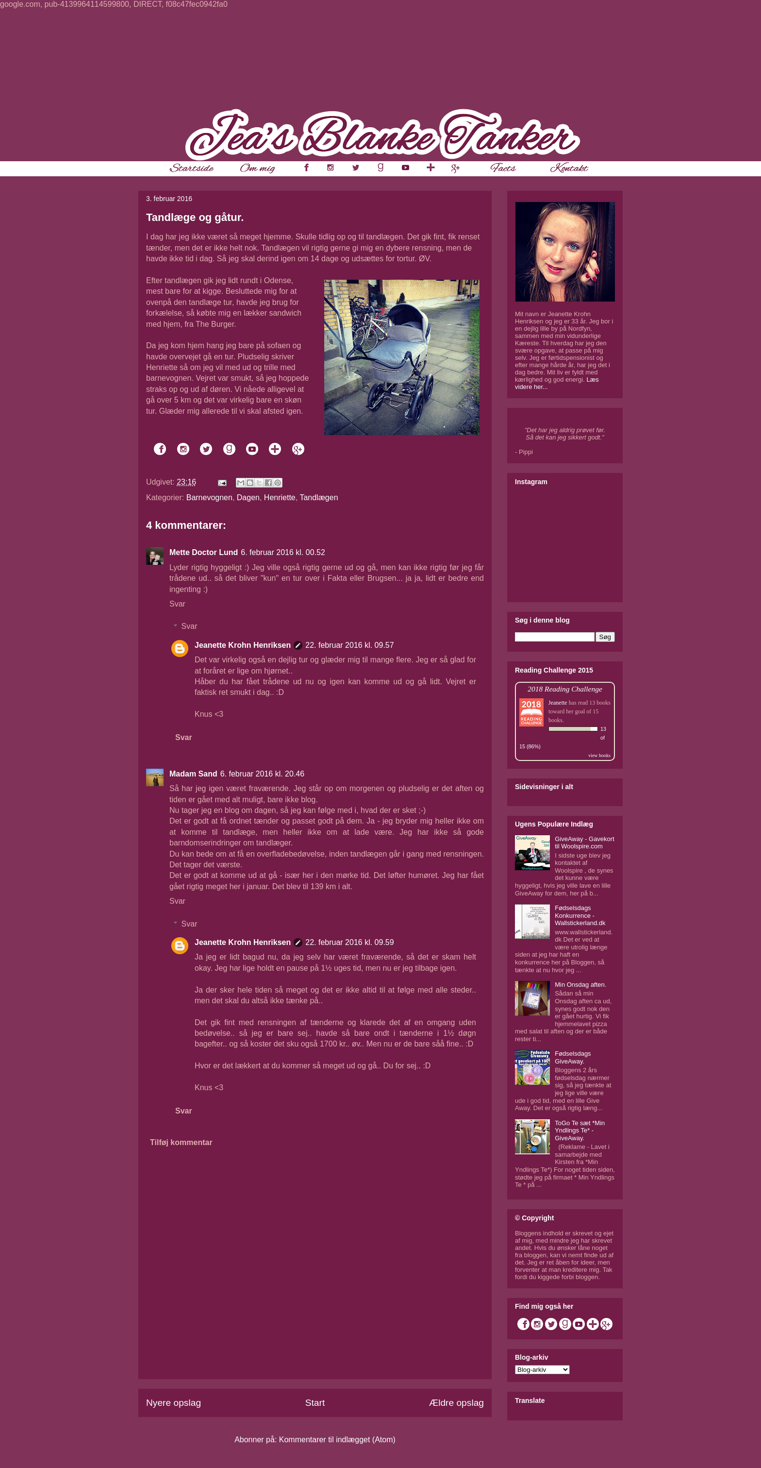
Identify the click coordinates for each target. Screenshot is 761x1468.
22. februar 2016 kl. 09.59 (349, 942)
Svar (177, 604)
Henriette (280, 497)
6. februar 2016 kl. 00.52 (283, 552)
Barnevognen (209, 497)
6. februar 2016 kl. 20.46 (262, 774)
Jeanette (557, 702)
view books (599, 755)
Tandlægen (318, 497)
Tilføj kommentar (181, 1142)
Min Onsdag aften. (580, 984)
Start (315, 1403)
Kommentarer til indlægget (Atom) (337, 1439)
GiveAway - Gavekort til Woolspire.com (584, 842)
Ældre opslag (456, 1403)
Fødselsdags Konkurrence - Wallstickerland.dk (580, 915)
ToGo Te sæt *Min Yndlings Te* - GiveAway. (580, 1130)
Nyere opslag (173, 1403)
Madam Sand (193, 774)
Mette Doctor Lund (203, 552)
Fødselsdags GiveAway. (573, 1057)
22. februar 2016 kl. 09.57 (349, 645)
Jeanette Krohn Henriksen (243, 645)
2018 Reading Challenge (565, 689)
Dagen (248, 497)
